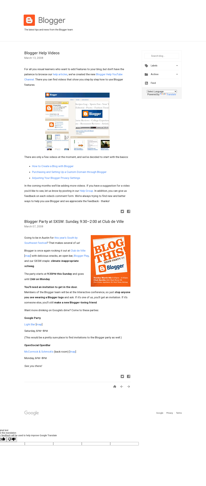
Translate (168, 94)
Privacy (169, 413)
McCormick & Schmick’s (38, 351)
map (27, 255)
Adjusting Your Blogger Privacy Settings (56, 178)
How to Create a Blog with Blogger (53, 166)
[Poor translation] (12, 439)
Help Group (86, 190)
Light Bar (29, 324)
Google (160, 413)
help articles (60, 74)
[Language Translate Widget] (162, 91)
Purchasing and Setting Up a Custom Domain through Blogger (69, 172)
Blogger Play (81, 255)
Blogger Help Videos (42, 53)
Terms (179, 413)
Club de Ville (78, 250)
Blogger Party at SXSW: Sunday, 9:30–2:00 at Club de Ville (74, 221)
